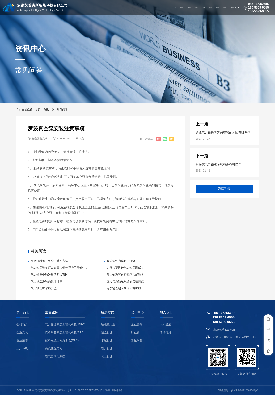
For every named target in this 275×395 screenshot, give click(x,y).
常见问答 (62, 109)
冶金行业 (106, 332)
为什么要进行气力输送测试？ (125, 267)
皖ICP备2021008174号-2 (245, 390)
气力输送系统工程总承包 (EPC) (65, 324)
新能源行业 (108, 324)
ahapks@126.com (224, 329)
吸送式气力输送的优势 (121, 260)
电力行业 (106, 348)
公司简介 (22, 324)
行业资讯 (136, 332)
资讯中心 (48, 109)
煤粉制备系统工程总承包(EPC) (64, 332)
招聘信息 (165, 332)
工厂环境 (22, 348)
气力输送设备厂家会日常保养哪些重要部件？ (59, 267)
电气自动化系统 (55, 356)
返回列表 (224, 188)
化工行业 (106, 356)
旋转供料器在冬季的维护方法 (49, 260)
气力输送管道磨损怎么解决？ (125, 274)
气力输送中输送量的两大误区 (49, 274)
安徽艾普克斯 (40, 138)
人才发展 (165, 324)
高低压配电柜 (53, 348)
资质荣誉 (22, 340)
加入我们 (166, 312)
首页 (37, 109)
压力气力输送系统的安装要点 (125, 281)
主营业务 (51, 312)
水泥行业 (106, 340)
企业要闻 (136, 324)
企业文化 (22, 332)
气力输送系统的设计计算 (46, 281)
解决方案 (107, 312)
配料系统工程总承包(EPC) (62, 340)
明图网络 (117, 390)
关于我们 (22, 312)
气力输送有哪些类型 (44, 288)
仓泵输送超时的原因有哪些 (124, 288)
